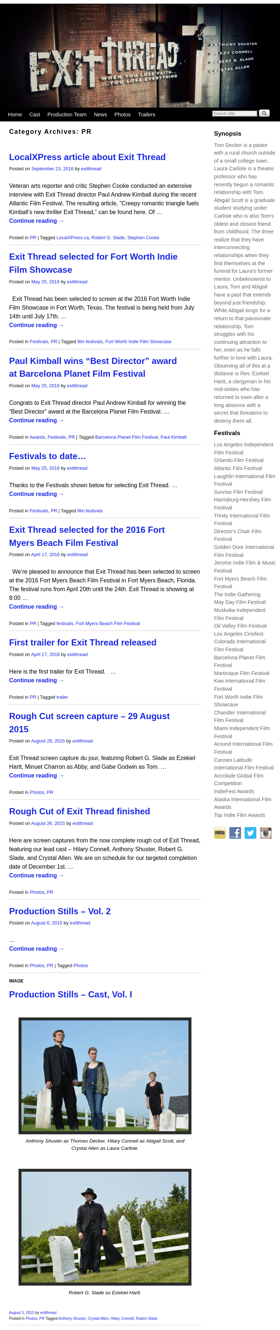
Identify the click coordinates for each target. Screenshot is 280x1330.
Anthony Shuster (72, 1319)
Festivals (39, 341)
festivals (65, 623)
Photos (122, 114)
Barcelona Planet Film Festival (126, 437)
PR (33, 237)
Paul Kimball (173, 437)
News (100, 114)
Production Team (67, 114)
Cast (34, 114)
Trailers (146, 114)
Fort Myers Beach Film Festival (108, 623)
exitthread (91, 168)
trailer (62, 697)
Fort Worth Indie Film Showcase (138, 341)
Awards (37, 437)
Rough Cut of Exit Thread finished (79, 811)
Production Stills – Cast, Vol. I (70, 994)
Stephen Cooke (143, 237)
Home (15, 114)
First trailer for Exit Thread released (82, 642)
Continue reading (37, 221)
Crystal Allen (98, 1319)
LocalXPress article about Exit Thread (87, 157)
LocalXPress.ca (73, 237)
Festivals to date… (47, 456)
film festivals (89, 341)
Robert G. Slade (108, 237)
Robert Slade (147, 1319)
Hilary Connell (122, 1319)
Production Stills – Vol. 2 (60, 911)
